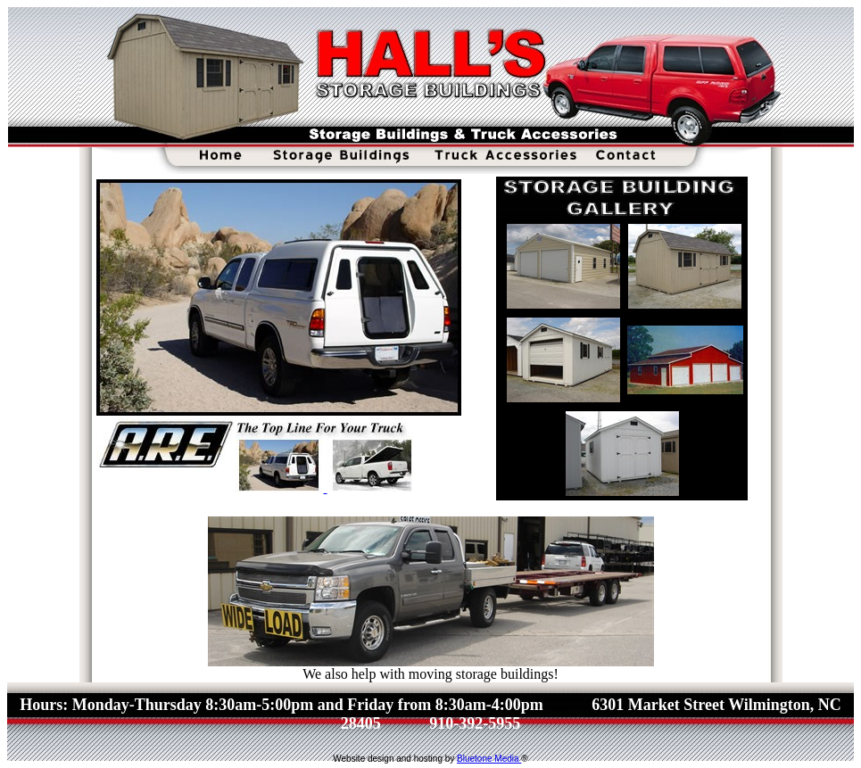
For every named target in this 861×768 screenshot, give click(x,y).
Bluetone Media (489, 759)
